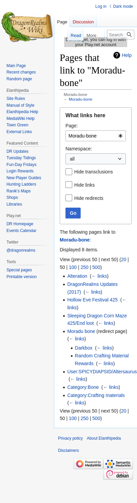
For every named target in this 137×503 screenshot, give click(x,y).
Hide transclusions (93, 171)
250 (84, 267)
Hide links (84, 185)
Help (127, 55)
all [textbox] (72, 159)
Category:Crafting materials (96, 395)
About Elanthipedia (104, 438)
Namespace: (78, 148)
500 (96, 267)
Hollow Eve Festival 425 (92, 299)
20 (124, 259)
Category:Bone (83, 387)
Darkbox (83, 348)
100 (73, 267)
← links (99, 276)
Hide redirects (88, 198)
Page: (71, 125)
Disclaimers (68, 450)
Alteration (77, 276)
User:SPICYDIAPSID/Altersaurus (102, 371)
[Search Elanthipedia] (120, 34)
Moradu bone (81, 331)
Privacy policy (70, 438)
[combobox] (95, 135)
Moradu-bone (80, 99)
